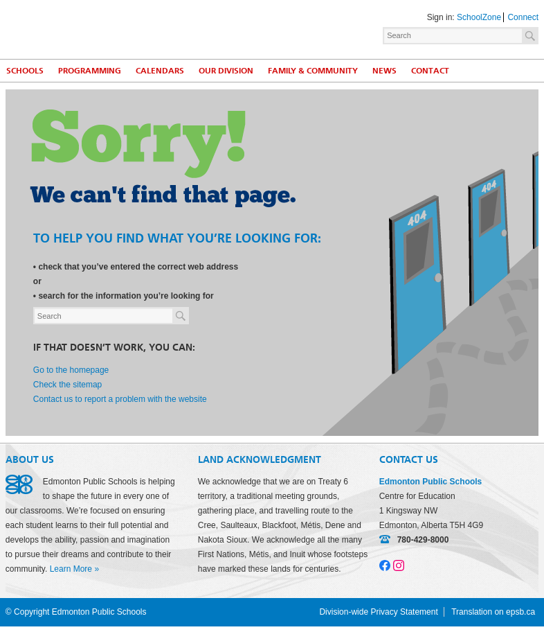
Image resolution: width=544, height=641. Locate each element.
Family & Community (313, 71)
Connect (522, 17)
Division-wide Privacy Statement (378, 612)
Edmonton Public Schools (127, 28)
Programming (89, 71)
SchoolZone (479, 17)
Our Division (226, 71)
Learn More (71, 569)
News (384, 71)
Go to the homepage (71, 370)
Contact (430, 71)
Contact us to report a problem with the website (120, 399)
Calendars (160, 71)
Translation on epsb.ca (493, 612)
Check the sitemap (67, 384)
